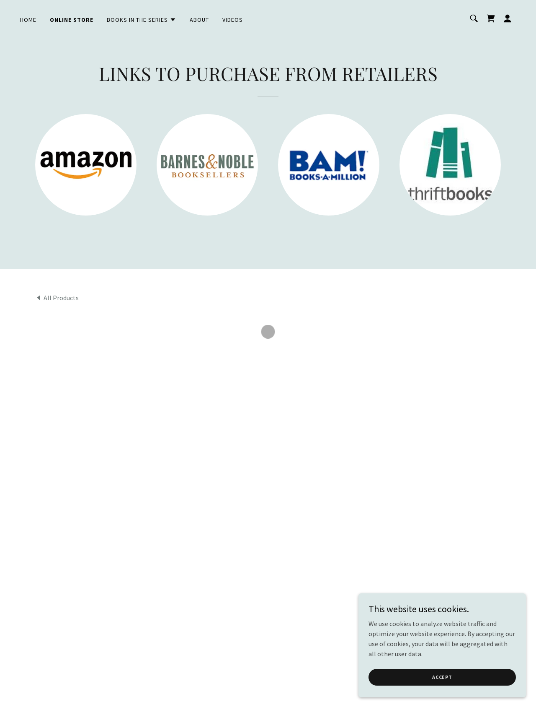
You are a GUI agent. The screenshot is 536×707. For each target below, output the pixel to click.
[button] (141, 20)
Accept (442, 677)
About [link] (199, 19)
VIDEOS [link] (232, 19)
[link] (57, 297)
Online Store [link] (71, 19)
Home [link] (28, 19)
